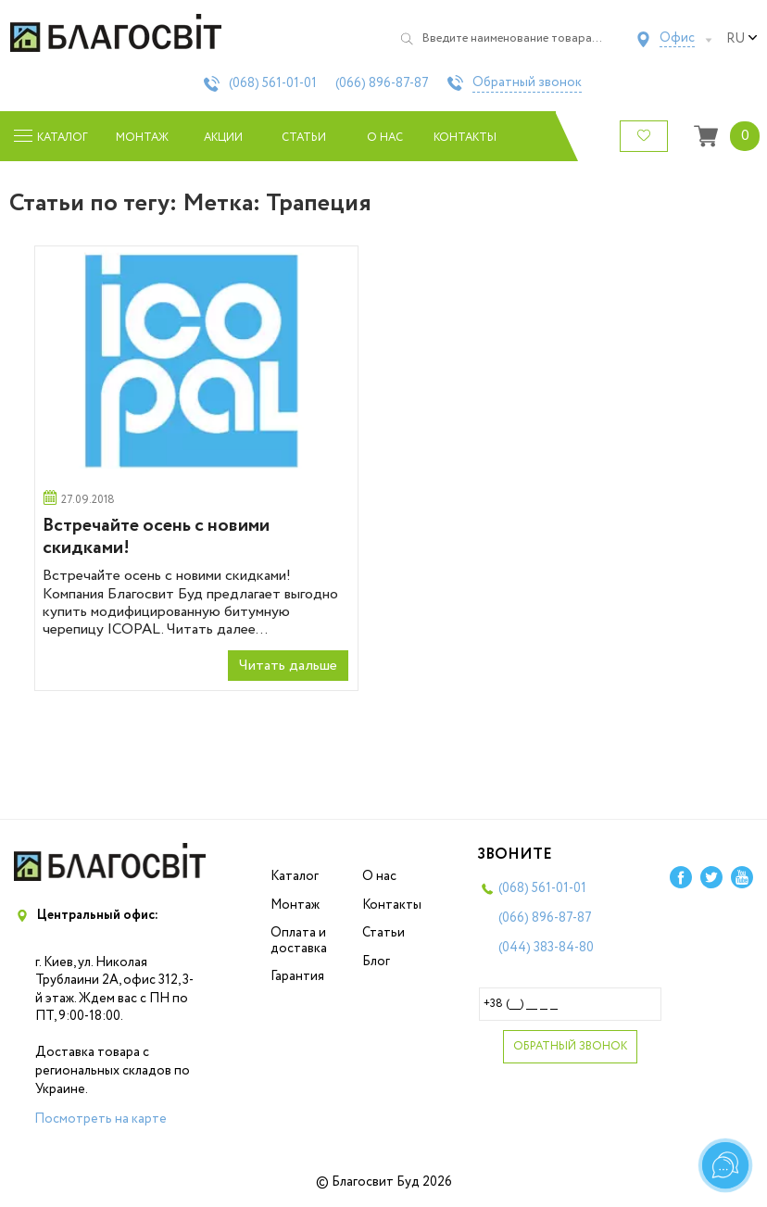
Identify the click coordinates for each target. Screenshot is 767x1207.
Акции (223, 137)
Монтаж (142, 137)
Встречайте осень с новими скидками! (156, 536)
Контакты (465, 137)
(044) (546, 947)
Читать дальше (288, 665)
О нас (385, 137)
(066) (382, 83)
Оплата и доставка (298, 941)
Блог (376, 961)
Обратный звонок (527, 83)
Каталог (294, 876)
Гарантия (297, 976)
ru (742, 39)
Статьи (304, 137)
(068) (273, 83)
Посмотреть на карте (100, 1119)
